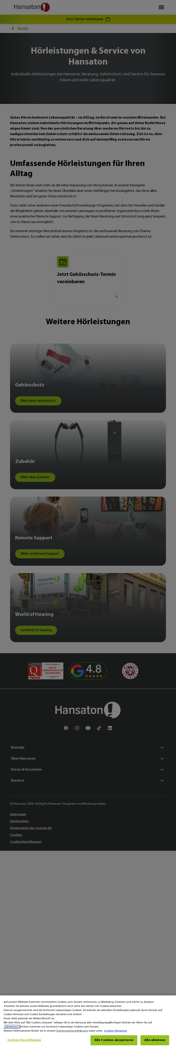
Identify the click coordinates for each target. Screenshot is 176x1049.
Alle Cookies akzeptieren (113, 1040)
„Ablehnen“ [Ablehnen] (11, 1026)
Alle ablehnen (154, 1040)
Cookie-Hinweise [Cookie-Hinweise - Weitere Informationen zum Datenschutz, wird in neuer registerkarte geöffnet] (115, 1031)
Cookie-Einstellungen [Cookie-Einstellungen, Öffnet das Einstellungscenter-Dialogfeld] (24, 1040)
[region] (88, 1022)
